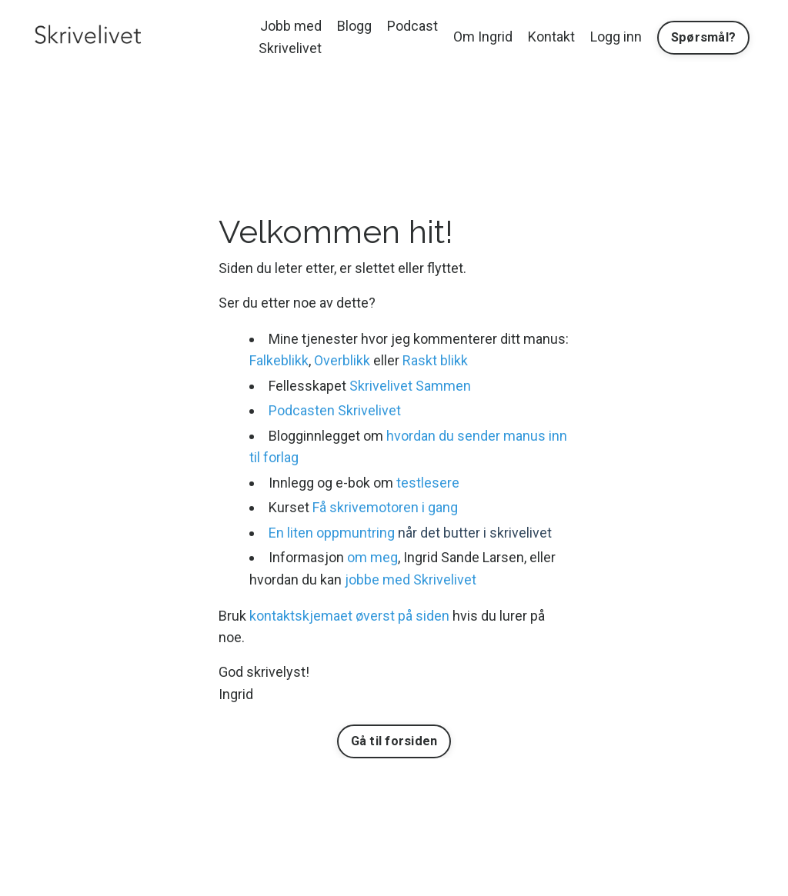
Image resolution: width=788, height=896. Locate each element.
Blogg (354, 26)
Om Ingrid (483, 36)
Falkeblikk (279, 360)
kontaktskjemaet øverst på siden (349, 616)
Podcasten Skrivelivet (335, 410)
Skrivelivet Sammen (410, 386)
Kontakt (551, 36)
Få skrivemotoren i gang (385, 507)
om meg (372, 557)
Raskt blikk (435, 360)
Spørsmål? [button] (703, 37)
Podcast (412, 26)
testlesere (427, 483)
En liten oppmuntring (332, 533)
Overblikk (342, 360)
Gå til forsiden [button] (394, 741)
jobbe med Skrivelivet (410, 579)
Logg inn (616, 36)
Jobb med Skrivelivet (290, 37)
